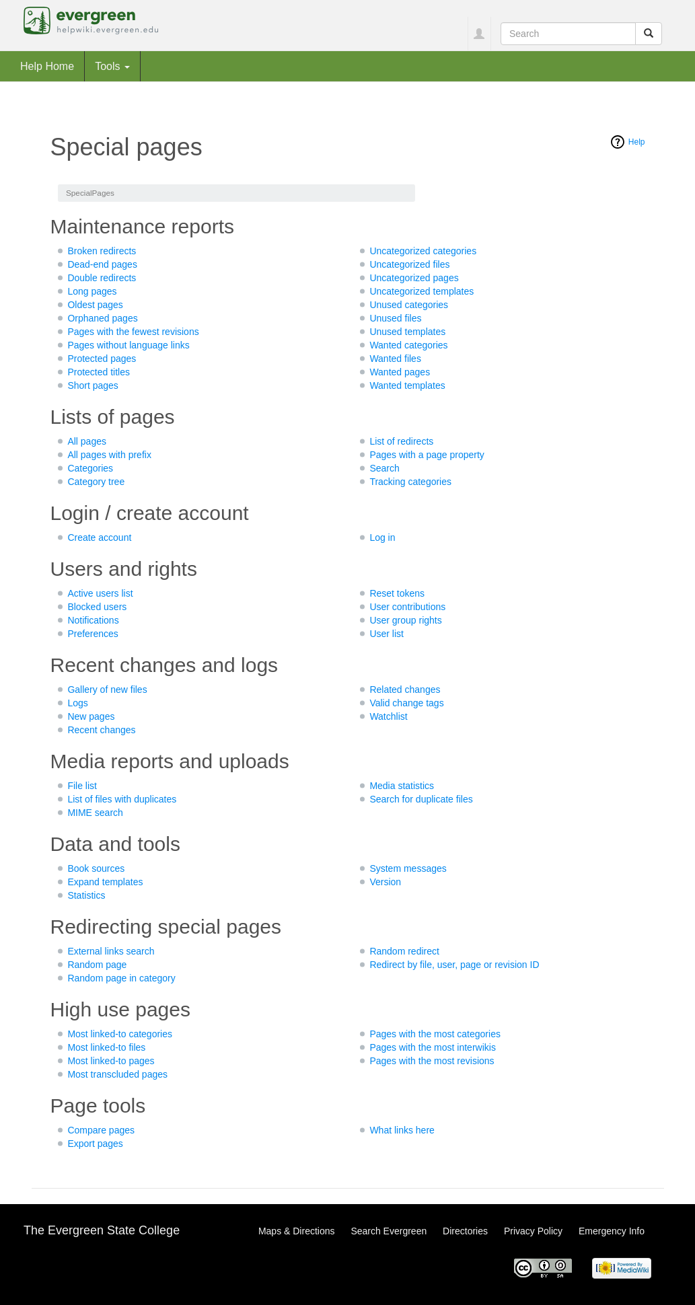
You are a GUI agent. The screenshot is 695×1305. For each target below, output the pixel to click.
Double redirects (101, 277)
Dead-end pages (102, 264)
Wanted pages (399, 372)
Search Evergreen (389, 1231)
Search (384, 468)
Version (385, 882)
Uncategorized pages (413, 277)
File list (82, 785)
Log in (382, 537)
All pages (86, 441)
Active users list (100, 593)
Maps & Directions (296, 1231)
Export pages (95, 1143)
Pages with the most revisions (431, 1060)
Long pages (91, 291)
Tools (112, 66)
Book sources (95, 868)
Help (636, 142)
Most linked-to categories (119, 1034)
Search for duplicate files (420, 799)
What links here (401, 1130)
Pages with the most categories (435, 1034)
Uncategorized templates (421, 291)
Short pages (92, 385)
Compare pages (101, 1130)
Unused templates (407, 331)
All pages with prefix (109, 454)
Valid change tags (406, 703)
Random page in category (121, 978)
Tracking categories (410, 481)
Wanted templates (407, 385)
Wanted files (395, 358)
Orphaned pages (102, 318)
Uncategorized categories (422, 251)
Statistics (86, 895)
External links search (110, 951)
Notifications (92, 620)
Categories (90, 468)
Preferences (92, 633)
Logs (77, 703)
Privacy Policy (533, 1231)
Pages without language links (128, 345)
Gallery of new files (107, 689)
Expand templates (105, 882)
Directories (465, 1231)
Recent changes (101, 729)
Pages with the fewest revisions (132, 331)
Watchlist (388, 716)
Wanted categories (408, 345)
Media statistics (401, 785)
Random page (96, 964)
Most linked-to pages (110, 1060)
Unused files (395, 318)
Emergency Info (612, 1231)
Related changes (404, 689)
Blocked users (96, 606)
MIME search (94, 812)
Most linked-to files (106, 1047)
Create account (99, 537)
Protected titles (98, 372)
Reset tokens (397, 593)
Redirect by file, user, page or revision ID (454, 964)
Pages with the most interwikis (432, 1047)
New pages (90, 716)
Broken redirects (101, 251)
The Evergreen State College (102, 1230)
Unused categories (408, 304)
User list (386, 633)
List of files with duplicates (121, 799)
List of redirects (401, 441)
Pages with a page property (426, 454)
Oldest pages (95, 304)
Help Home (47, 66)
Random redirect (404, 951)
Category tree (95, 481)
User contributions (407, 606)
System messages (407, 868)
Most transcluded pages (117, 1074)
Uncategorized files (409, 264)
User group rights (405, 620)
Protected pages (101, 358)
